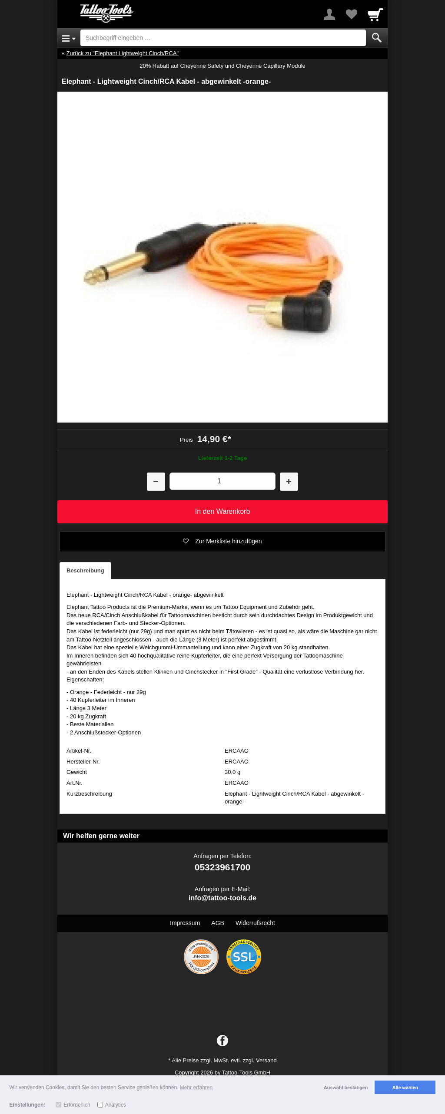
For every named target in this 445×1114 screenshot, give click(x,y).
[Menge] (222, 481)
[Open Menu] (69, 38)
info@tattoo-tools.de (222, 898)
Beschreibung (85, 570)
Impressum (185, 922)
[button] (222, 541)
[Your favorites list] (351, 14)
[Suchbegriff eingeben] (223, 38)
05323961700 (222, 867)
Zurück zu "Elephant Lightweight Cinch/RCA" (122, 53)
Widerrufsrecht (255, 922)
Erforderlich (76, 1105)
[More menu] (329, 14)
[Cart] (375, 14)
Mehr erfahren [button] (196, 1087)
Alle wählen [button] (405, 1087)
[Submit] (376, 37)
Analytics (115, 1105)
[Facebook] (222, 1041)
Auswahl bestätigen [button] (346, 1087)
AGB (217, 922)
